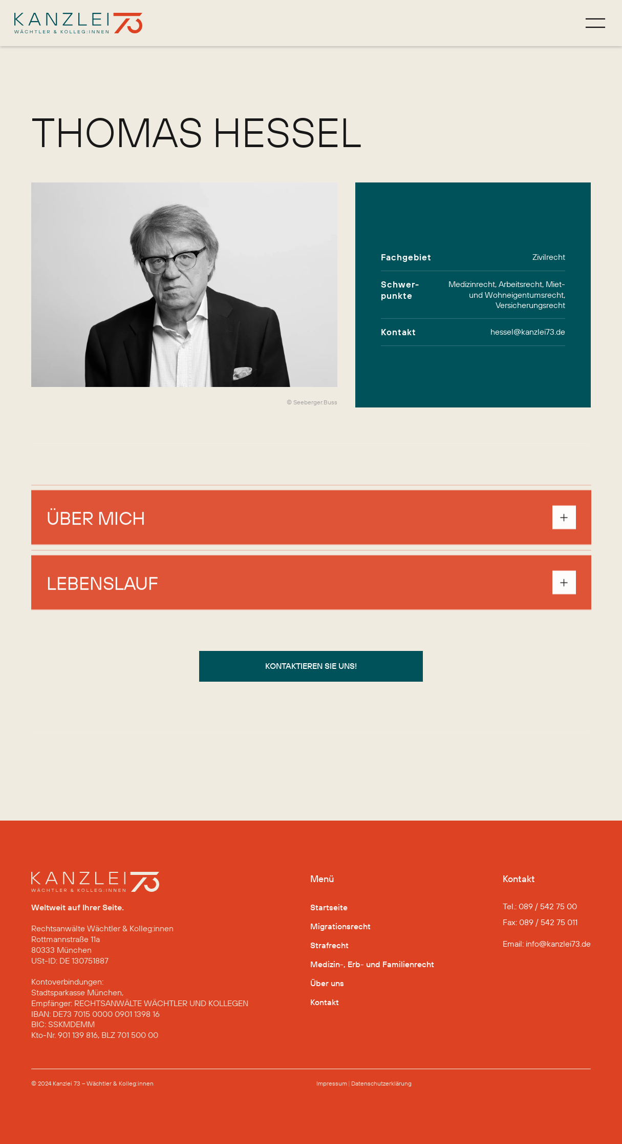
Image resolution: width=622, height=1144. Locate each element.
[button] (311, 522)
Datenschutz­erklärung (381, 1083)
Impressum (331, 1083)
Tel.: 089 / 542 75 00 (540, 906)
